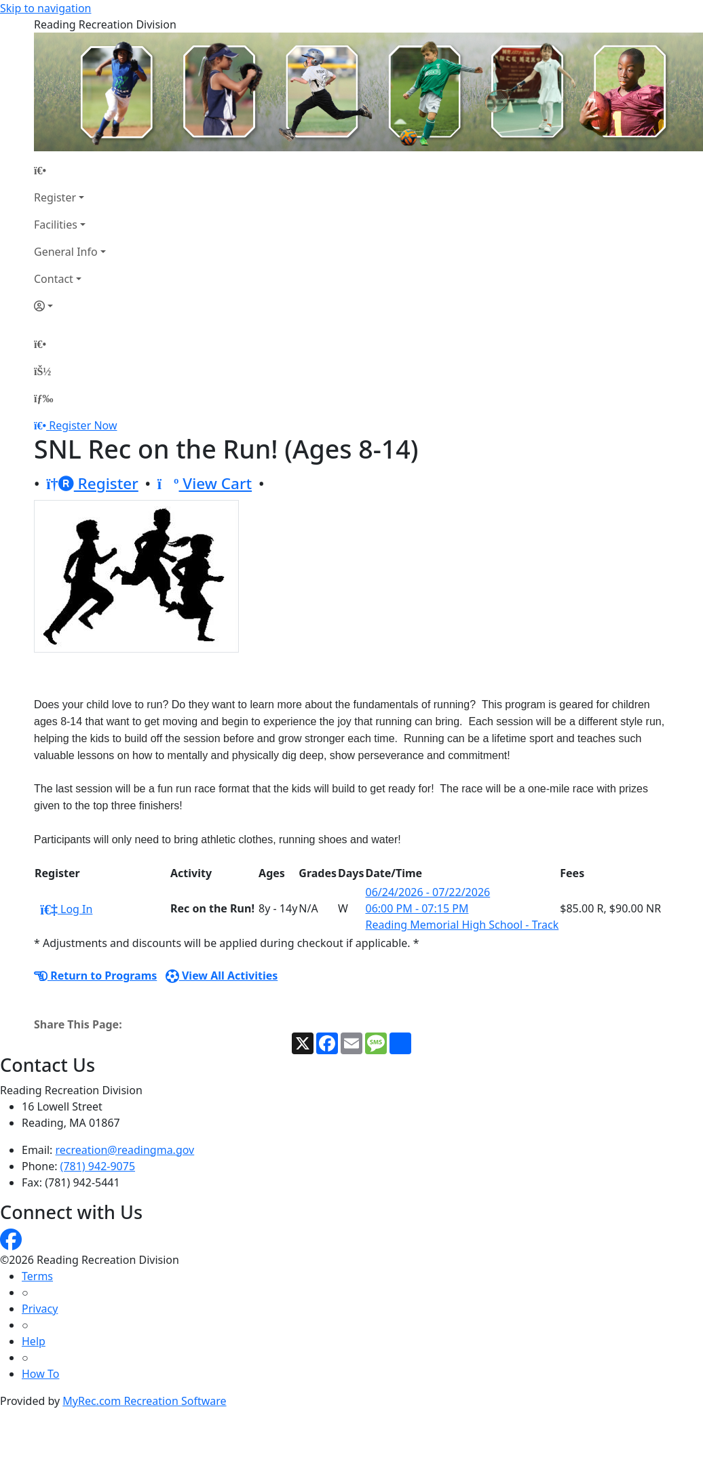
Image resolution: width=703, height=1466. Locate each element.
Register (55, 197)
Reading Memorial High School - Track (461, 924)
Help (33, 1341)
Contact (53, 278)
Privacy (40, 1308)
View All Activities (222, 975)
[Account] (70, 306)
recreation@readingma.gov (125, 1149)
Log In (66, 909)
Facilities (55, 224)
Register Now (83, 425)
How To (40, 1373)
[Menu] (43, 398)
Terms (37, 1276)
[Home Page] (70, 170)
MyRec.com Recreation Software (144, 1400)
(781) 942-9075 (97, 1166)
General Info (66, 251)
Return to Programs (95, 975)
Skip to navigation (45, 8)
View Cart (204, 483)
